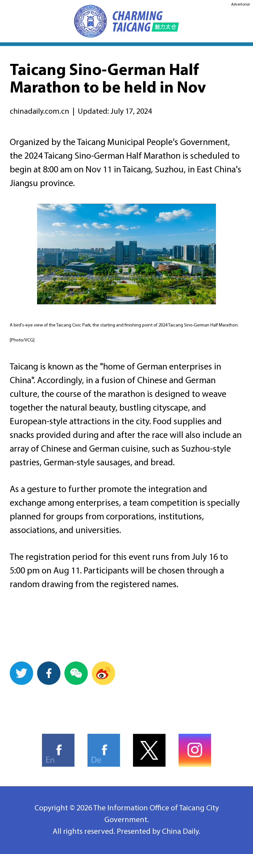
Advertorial (240, 5)
